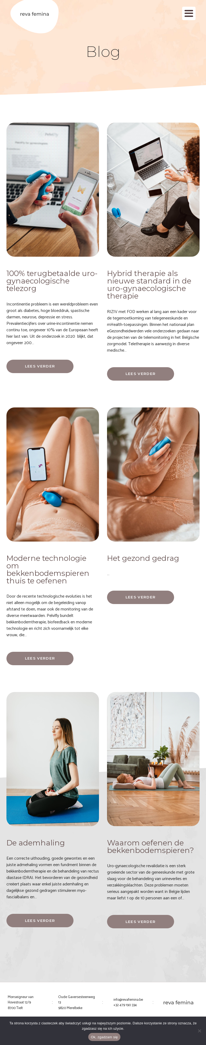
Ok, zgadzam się (104, 1037)
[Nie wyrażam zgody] (199, 1030)
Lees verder (40, 366)
